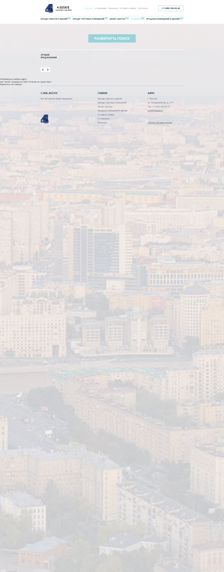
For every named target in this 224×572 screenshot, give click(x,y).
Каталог (89, 8)
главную (18, 84)
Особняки (135, 19)
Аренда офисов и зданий (54, 19)
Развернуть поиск (112, 38)
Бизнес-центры (117, 19)
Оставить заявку (128, 8)
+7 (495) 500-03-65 (171, 8)
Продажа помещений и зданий (163, 19)
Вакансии (113, 8)
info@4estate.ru (155, 110)
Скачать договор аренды (160, 122)
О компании (100, 8)
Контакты (143, 8)
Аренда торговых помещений (88, 19)
